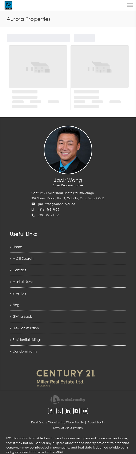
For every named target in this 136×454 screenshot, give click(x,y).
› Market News (21, 282)
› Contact (18, 270)
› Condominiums (23, 351)
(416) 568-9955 (48, 209)
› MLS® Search (21, 258)
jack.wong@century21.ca (56, 203)
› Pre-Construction (24, 328)
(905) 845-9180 (48, 215)
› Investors (18, 293)
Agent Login (96, 422)
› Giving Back (21, 316)
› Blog (14, 305)
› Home (16, 247)
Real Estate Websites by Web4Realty (57, 422)
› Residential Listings (25, 340)
